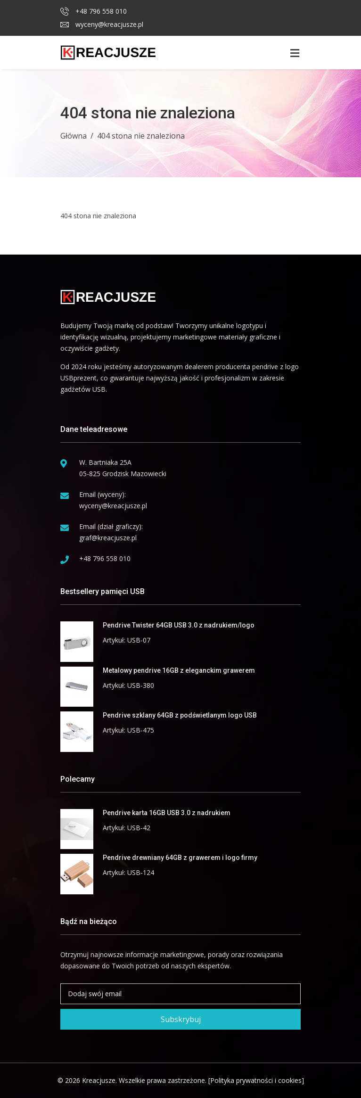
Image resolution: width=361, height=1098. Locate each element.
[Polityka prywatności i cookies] (256, 1080)
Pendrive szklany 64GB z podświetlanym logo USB (180, 715)
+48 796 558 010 (93, 11)
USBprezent (78, 377)
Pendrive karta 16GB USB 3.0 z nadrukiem (166, 813)
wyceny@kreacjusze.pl (101, 24)
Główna (73, 136)
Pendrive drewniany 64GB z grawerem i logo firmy (180, 857)
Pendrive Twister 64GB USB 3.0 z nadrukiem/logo (178, 625)
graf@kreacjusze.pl (108, 537)
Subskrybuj (181, 1019)
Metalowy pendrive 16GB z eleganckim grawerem (179, 670)
